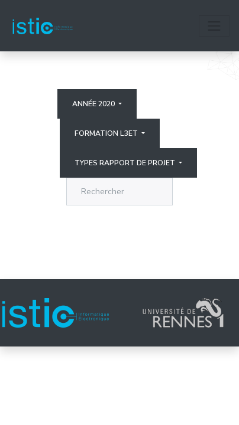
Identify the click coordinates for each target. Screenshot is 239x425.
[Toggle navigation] (214, 26)
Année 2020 (94, 104)
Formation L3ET (107, 133)
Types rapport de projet (126, 163)
